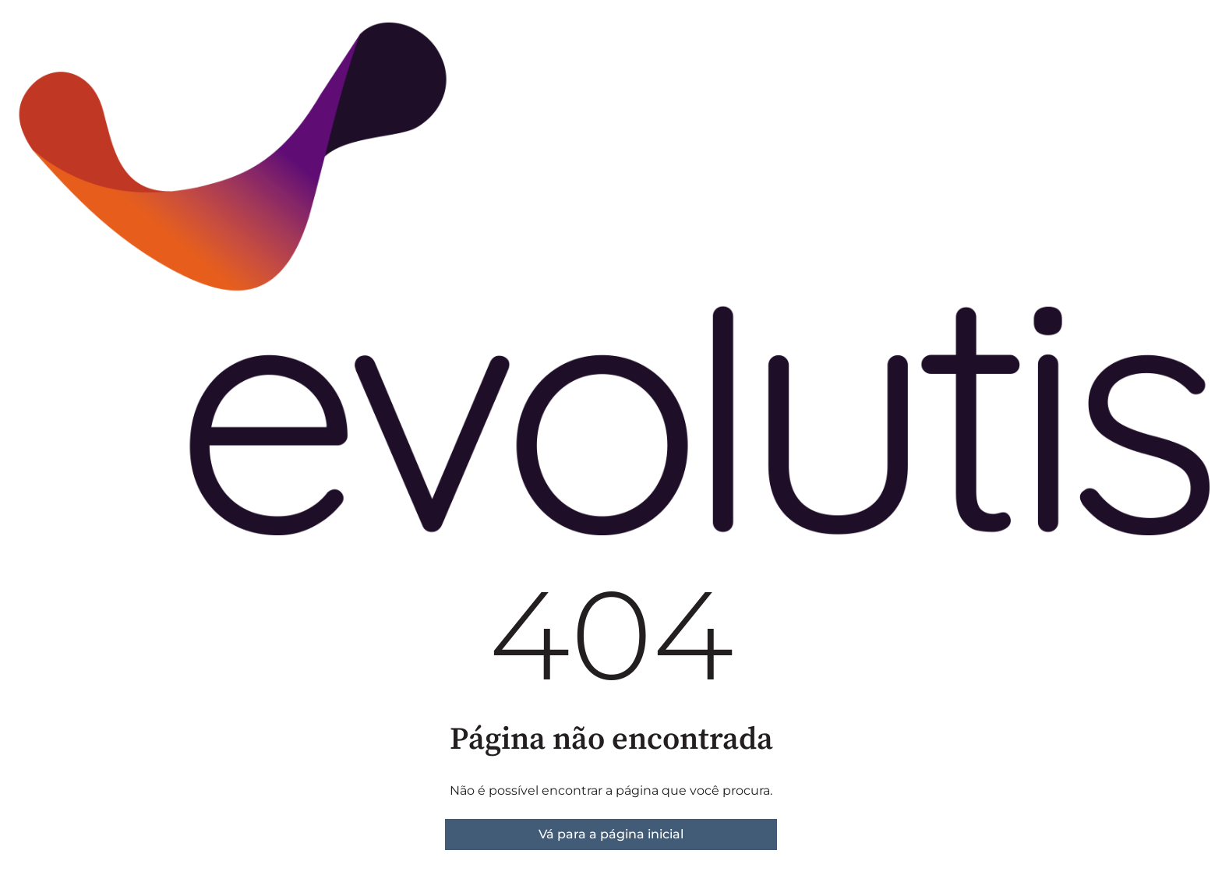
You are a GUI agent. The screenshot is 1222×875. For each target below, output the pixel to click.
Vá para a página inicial (611, 834)
